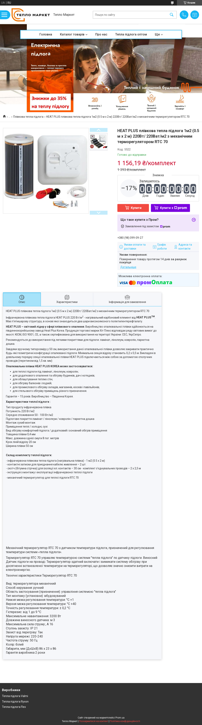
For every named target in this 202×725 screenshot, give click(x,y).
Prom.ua (119, 717)
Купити (136, 208)
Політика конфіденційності (125, 721)
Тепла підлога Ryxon (15, 701)
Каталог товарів (72, 34)
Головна (45, 34)
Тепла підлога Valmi (15, 696)
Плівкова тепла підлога (28, 116)
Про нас (101, 34)
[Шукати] (171, 14)
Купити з (173, 208)
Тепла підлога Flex (14, 706)
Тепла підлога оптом (131, 34)
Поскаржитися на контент (93, 721)
